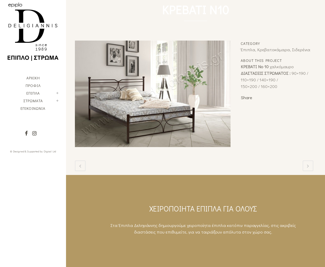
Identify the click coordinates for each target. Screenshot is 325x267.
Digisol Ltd (50, 151)
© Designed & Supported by (26, 151)
